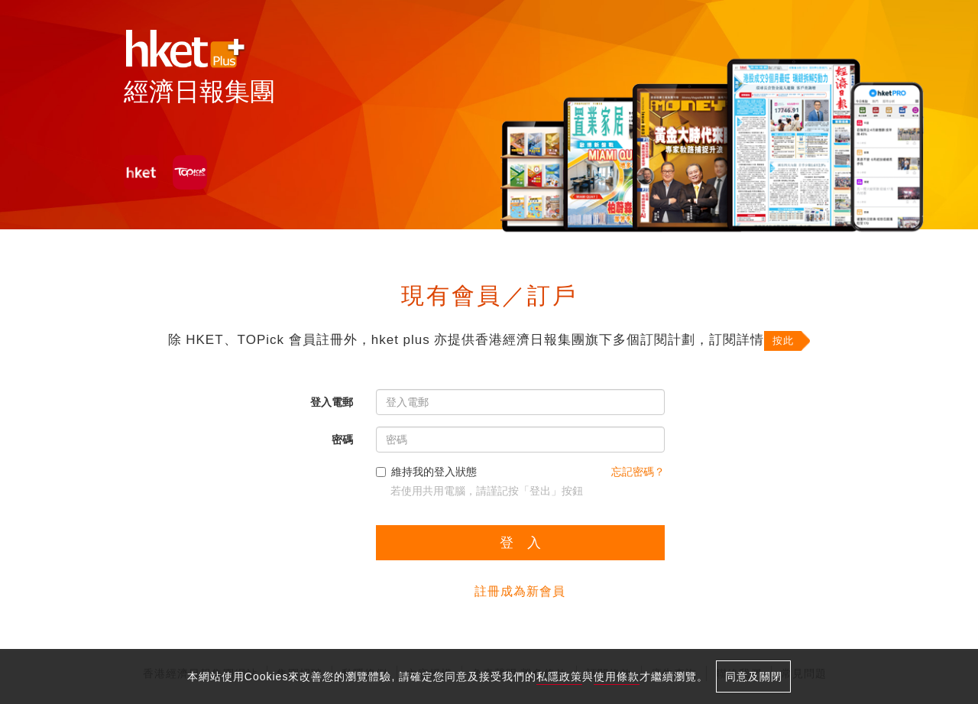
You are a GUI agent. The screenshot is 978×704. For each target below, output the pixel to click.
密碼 (342, 439)
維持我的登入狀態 (426, 472)
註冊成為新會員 (519, 591)
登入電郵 (331, 402)
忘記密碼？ (638, 472)
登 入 (520, 542)
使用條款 (617, 676)
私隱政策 (559, 676)
